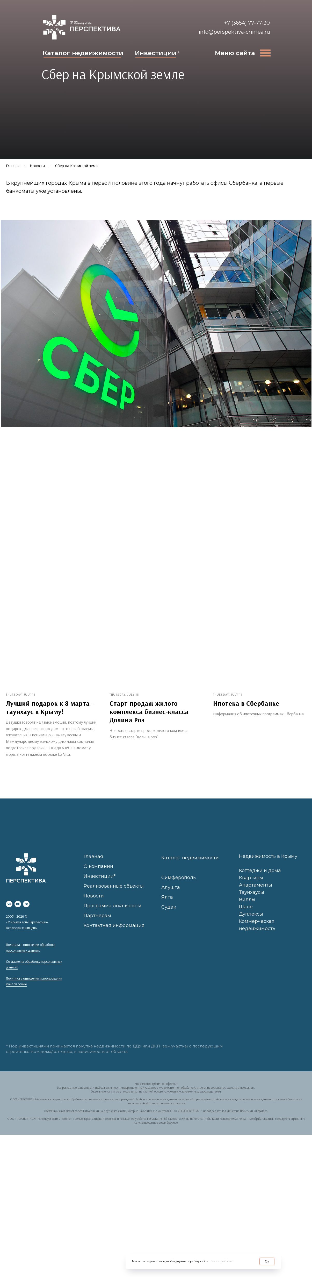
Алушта (170, 895)
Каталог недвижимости (83, 53)
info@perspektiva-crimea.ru (234, 32)
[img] (82, 27)
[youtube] (17, 912)
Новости (37, 165)
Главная (93, 865)
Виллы (247, 908)
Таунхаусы (251, 900)
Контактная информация (114, 934)
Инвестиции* (99, 884)
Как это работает (222, 1261)
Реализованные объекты (114, 894)
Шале (246, 915)
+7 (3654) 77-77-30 (247, 23)
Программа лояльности (112, 914)
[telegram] (26, 912)
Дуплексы (251, 922)
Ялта (167, 905)
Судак (168, 915)
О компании (98, 875)
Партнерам (97, 924)
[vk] (9, 912)
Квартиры (251, 886)
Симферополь (178, 886)
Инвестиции (155, 53)
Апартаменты (255, 893)
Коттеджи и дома (260, 879)
